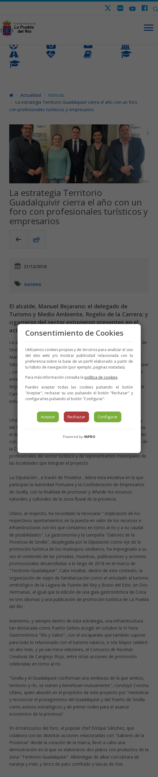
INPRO (89, 436)
